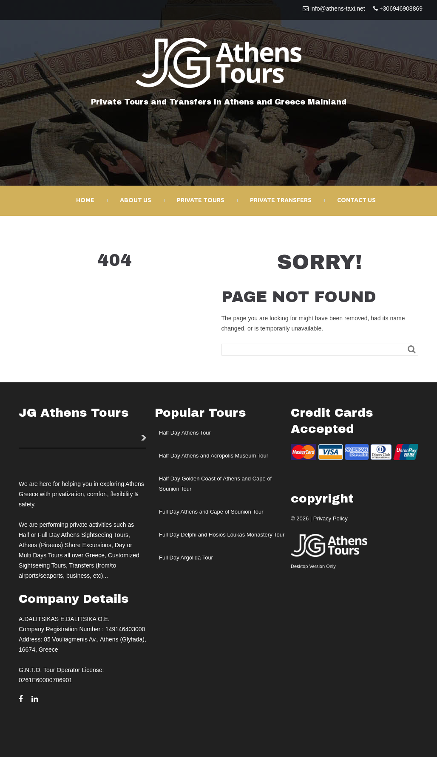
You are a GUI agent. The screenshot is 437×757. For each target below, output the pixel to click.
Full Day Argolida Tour (186, 556)
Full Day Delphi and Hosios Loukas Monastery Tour (221, 533)
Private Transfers (281, 199)
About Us (135, 199)
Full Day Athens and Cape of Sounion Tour (211, 510)
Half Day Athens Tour (185, 431)
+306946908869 (401, 8)
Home (85, 199)
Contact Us (356, 199)
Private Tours (200, 199)
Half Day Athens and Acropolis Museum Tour (213, 454)
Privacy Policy (330, 517)
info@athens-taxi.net (337, 8)
